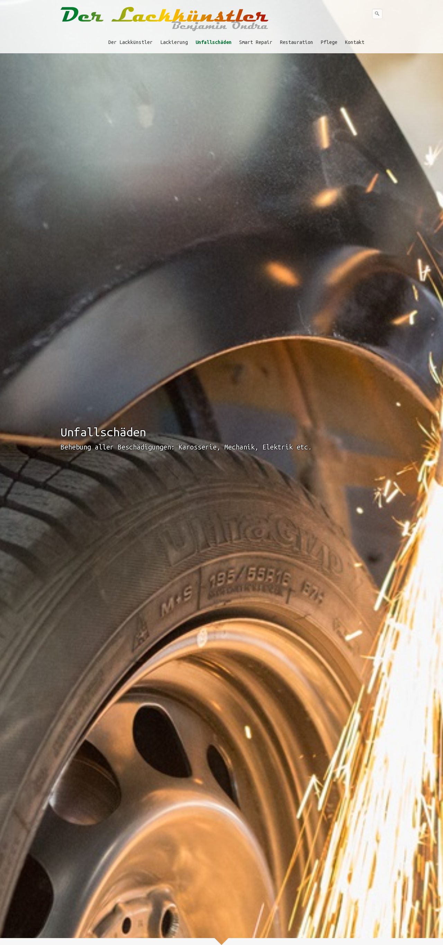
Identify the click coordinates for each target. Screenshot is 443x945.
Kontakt (354, 42)
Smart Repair (255, 42)
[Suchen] (377, 14)
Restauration (296, 42)
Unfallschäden (214, 42)
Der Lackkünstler (130, 42)
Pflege (329, 42)
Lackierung (174, 42)
